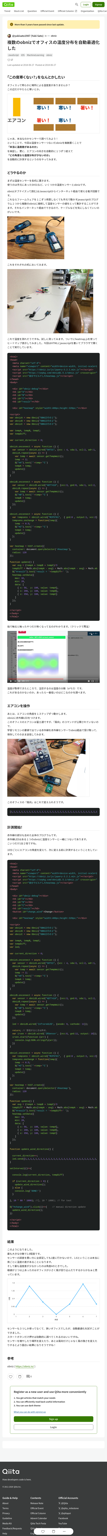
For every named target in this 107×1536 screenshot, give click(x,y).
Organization (87, 10)
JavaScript (13, 55)
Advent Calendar (38, 1518)
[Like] (10, 1376)
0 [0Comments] (29, 1376)
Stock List (19, 10)
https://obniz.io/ (25, 1366)
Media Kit (7, 1523)
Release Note (36, 1503)
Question (32, 10)
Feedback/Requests (12, 1528)
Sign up (53, 1419)
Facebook (63, 1518)
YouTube (62, 1523)
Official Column (67, 11)
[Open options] (64, 1531)
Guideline (7, 1518)
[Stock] (19, 1376)
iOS (23, 55)
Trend (7, 10)
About (5, 1503)
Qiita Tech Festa (38, 1523)
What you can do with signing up (30, 1411)
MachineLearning (35, 55)
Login (86, 4)
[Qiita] (8, 4)
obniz (49, 55)
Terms (5, 1508)
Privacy (6, 1513)
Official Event (47, 10)
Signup (98, 4)
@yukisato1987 (25, 36)
